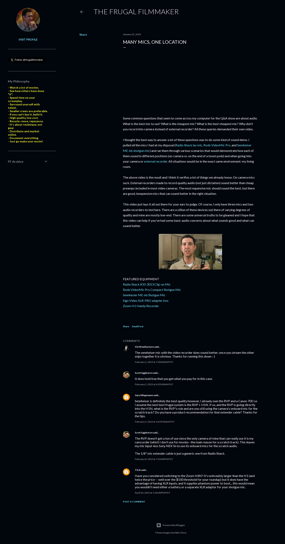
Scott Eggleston (144, 372)
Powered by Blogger (170, 525)
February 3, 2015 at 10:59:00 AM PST (155, 421)
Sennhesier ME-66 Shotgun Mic (144, 295)
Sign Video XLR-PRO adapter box (145, 300)
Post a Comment (134, 501)
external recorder (155, 161)
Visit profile (28, 39)
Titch (138, 469)
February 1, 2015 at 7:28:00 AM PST (154, 361)
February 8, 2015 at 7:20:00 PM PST (154, 459)
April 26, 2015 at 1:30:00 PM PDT (152, 492)
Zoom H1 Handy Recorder (141, 306)
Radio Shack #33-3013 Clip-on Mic (147, 284)
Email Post (137, 326)
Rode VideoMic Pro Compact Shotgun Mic (152, 289)
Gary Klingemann (144, 395)
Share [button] (83, 34)
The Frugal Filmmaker (136, 11)
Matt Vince (180, 532)
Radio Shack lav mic (189, 145)
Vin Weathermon (144, 346)
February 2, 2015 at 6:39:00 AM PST (154, 384)
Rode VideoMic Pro (216, 145)
